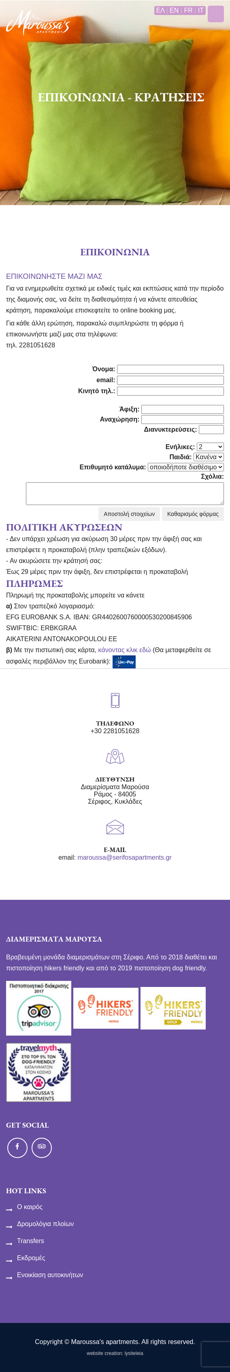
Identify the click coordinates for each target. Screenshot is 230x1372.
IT (201, 10)
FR (188, 10)
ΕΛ (160, 10)
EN (174, 10)
